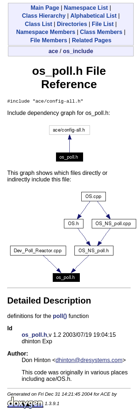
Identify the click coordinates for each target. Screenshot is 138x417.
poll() (60, 317)
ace (53, 51)
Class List (38, 24)
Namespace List (86, 8)
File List (102, 24)
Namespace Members (46, 32)
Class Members (101, 32)
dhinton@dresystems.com (89, 361)
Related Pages (91, 40)
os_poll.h (34, 336)
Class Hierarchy (44, 16)
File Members (48, 40)
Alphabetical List (93, 16)
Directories (72, 24)
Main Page (45, 8)
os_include (78, 51)
